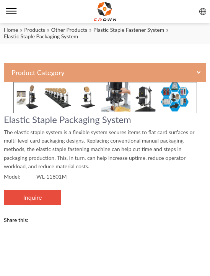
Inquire (32, 197)
